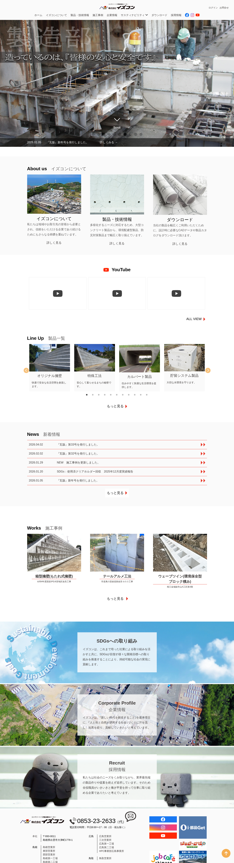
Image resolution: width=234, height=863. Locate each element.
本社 (34, 836)
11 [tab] (149, 395)
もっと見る (115, 406)
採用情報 (176, 15)
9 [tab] (135, 134)
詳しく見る (54, 242)
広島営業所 (105, 836)
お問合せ (224, 7)
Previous (29, 370)
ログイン (213, 7)
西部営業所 (49, 854)
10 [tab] (141, 134)
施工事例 (98, 15)
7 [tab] (125, 134)
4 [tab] (109, 134)
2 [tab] (98, 134)
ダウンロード (159, 15)
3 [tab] (104, 134)
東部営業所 (49, 850)
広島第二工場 (106, 847)
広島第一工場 (106, 843)
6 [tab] (119, 134)
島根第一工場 (50, 858)
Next (205, 370)
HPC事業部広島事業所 (111, 851)
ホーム (38, 15)
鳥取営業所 (105, 858)
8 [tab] (130, 134)
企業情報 (112, 15)
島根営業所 (49, 847)
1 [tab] (93, 134)
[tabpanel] (49, 367)
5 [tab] (114, 134)
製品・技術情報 (80, 15)
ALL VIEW (194, 319)
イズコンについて (56, 15)
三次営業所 (105, 840)
